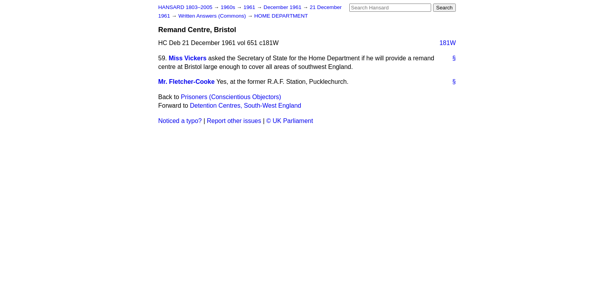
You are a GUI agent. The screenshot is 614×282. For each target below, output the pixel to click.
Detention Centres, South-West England (245, 105)
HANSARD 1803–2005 (185, 7)
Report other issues (234, 121)
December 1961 (283, 7)
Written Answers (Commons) (212, 16)
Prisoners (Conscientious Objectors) (231, 97)
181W (447, 43)
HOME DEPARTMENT (281, 16)
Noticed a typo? (180, 121)
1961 (250, 7)
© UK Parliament (289, 121)
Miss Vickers (188, 58)
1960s (228, 7)
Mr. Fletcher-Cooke (186, 81)
